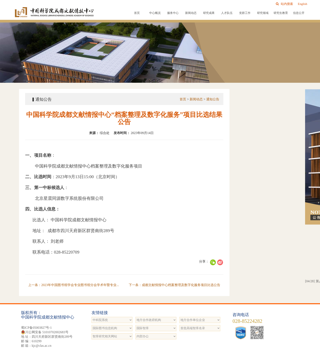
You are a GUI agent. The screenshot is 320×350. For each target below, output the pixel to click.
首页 (137, 13)
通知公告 (212, 99)
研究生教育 (281, 13)
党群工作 (245, 13)
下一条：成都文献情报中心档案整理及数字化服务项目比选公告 (174, 285)
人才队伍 (227, 13)
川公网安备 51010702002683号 (44, 332)
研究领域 (263, 13)
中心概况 (155, 13)
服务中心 (173, 13)
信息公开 (298, 13)
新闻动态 (191, 13)
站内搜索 (284, 4)
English (302, 4)
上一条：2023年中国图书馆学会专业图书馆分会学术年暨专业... (73, 285)
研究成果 (209, 13)
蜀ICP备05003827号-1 (36, 327)
